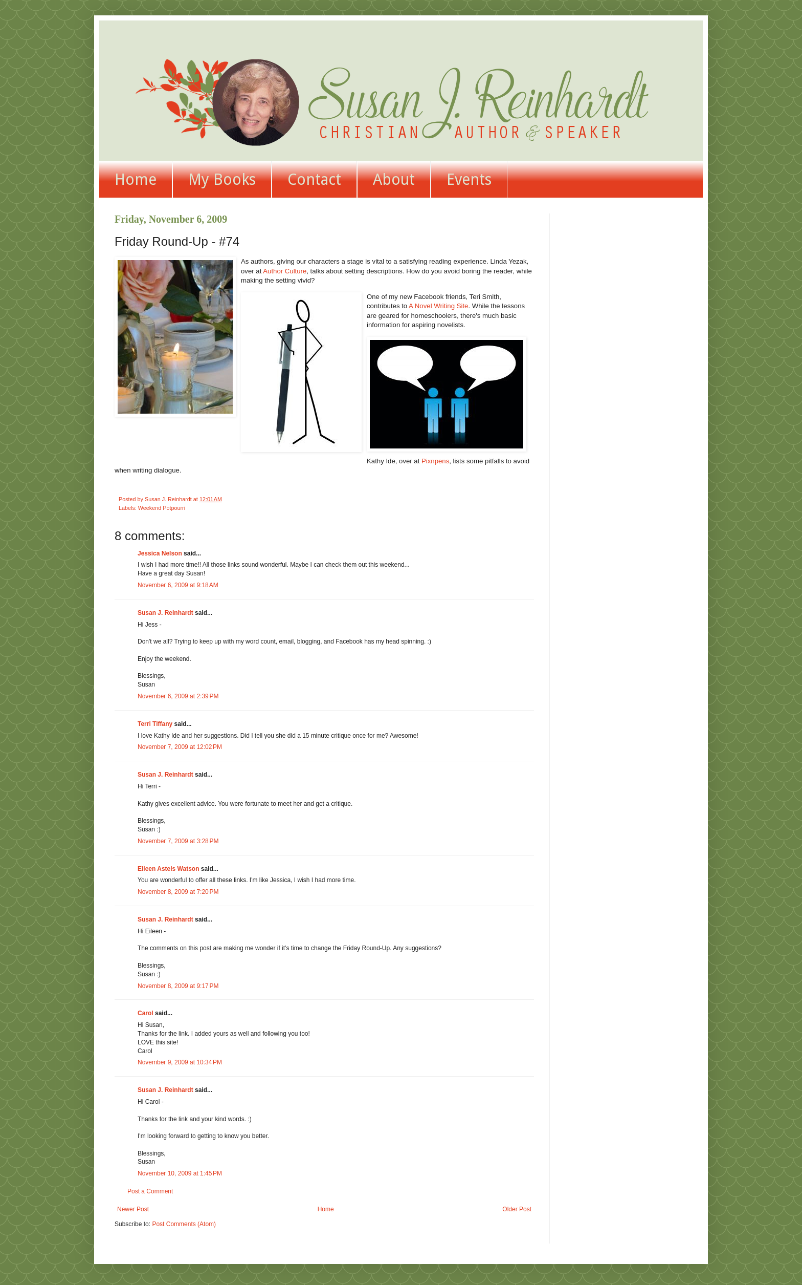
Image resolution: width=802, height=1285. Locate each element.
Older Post (516, 1209)
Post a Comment (150, 1191)
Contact (314, 179)
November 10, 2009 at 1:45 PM (180, 1173)
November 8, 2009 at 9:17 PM (178, 986)
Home (136, 179)
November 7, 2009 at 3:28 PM (178, 841)
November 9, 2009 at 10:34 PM (180, 1062)
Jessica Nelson (160, 553)
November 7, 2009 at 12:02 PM (180, 747)
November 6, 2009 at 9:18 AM (178, 585)
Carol (145, 1013)
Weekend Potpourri (161, 508)
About (394, 179)
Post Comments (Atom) (184, 1224)
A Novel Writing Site (438, 306)
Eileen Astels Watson (168, 868)
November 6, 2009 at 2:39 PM (178, 696)
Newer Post (133, 1209)
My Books (222, 179)
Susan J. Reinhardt (165, 612)
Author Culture (284, 271)
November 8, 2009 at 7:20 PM (178, 891)
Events (469, 179)
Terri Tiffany (155, 723)
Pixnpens (435, 461)
